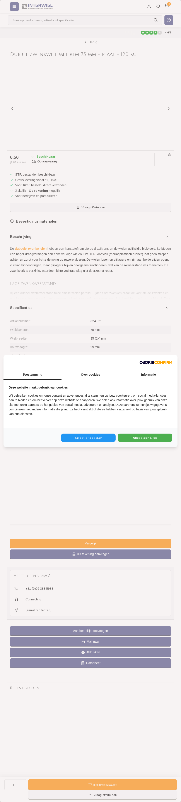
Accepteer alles (145, 437)
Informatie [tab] (148, 374)
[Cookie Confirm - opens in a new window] (156, 362)
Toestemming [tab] (32, 374)
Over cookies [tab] (90, 374)
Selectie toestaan (88, 437)
